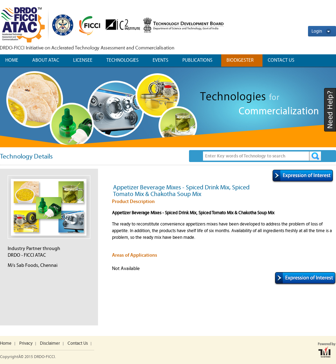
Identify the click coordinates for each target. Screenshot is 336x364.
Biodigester (240, 60)
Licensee (82, 60)
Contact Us (78, 343)
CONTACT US (281, 60)
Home (11, 60)
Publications (197, 60)
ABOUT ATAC (45, 60)
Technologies (122, 60)
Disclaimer (50, 343)
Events (160, 60)
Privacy (26, 343)
